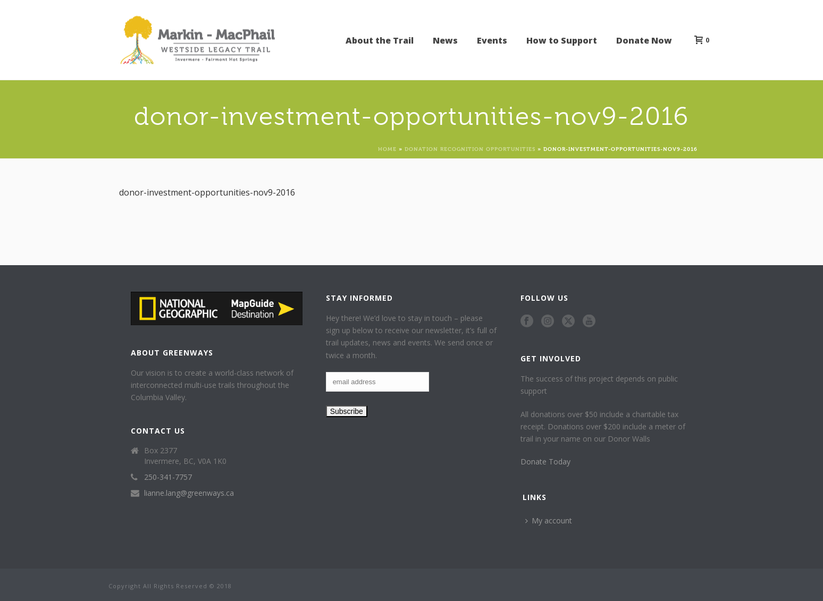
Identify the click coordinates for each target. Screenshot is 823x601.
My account (548, 520)
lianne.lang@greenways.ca (189, 493)
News (445, 40)
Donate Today (545, 461)
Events (492, 40)
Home (387, 148)
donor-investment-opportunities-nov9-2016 (207, 192)
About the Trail (380, 40)
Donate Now (644, 40)
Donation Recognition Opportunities (470, 148)
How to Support (561, 40)
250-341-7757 (168, 477)
